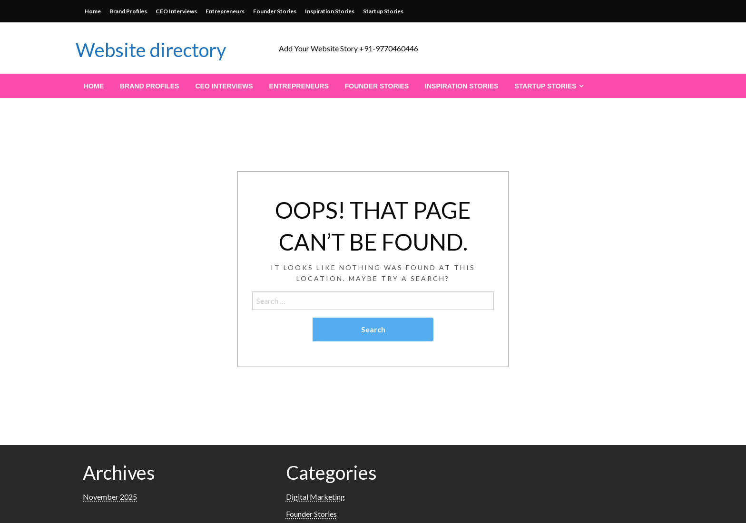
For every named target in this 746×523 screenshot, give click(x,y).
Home (93, 11)
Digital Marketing (315, 496)
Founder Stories (274, 11)
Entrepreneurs (225, 11)
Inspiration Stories (329, 11)
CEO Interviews (176, 11)
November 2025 (110, 496)
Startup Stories (383, 11)
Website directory (151, 50)
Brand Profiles (128, 11)
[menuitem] (94, 86)
